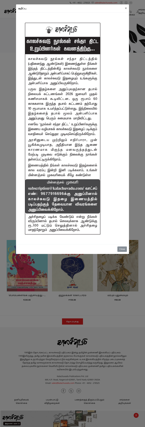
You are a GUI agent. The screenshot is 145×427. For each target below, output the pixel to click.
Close (122, 249)
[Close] (126, 8)
